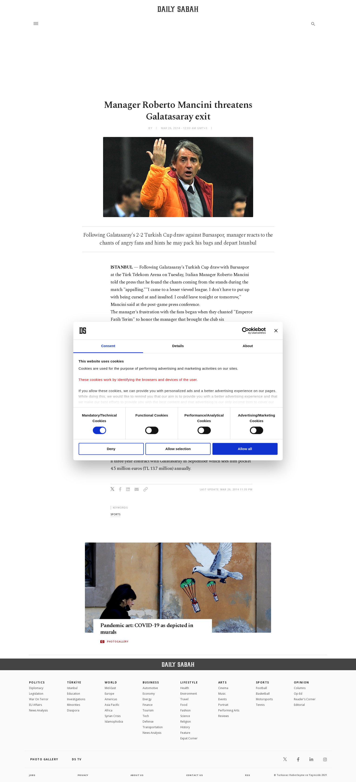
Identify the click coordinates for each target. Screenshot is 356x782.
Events (222, 699)
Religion (185, 722)
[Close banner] (276, 330)
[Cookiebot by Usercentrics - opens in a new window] (245, 330)
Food (183, 705)
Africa (108, 710)
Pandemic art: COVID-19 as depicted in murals (149, 629)
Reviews (223, 716)
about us (137, 775)
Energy (147, 699)
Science (185, 716)
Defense (148, 722)
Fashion (185, 710)
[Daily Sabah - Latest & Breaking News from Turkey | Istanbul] (178, 9)
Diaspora (73, 710)
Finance (148, 705)
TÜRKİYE (74, 682)
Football (261, 688)
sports (115, 514)
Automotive (150, 688)
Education (73, 694)
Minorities (73, 705)
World (111, 682)
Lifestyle (189, 682)
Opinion (301, 682)
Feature (185, 733)
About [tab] (248, 346)
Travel (184, 699)
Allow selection (178, 449)
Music (222, 694)
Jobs (32, 775)
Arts (222, 682)
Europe (109, 694)
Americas (111, 699)
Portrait (223, 705)
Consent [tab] (108, 346)
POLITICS (37, 682)
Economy (149, 694)
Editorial (299, 705)
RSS (247, 775)
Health (184, 688)
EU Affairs (35, 705)
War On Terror (38, 699)
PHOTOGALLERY (117, 641)
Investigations (76, 699)
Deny (111, 449)
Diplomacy (36, 688)
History (185, 727)
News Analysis (38, 710)
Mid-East (110, 688)
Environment (188, 694)
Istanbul (72, 688)
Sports (262, 682)
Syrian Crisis (113, 716)
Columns (300, 688)
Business (151, 682)
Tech (146, 716)
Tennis (260, 705)
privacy (83, 775)
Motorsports (264, 699)
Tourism (148, 710)
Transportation (153, 727)
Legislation (36, 694)
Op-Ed (298, 694)
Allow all (245, 449)
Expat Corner (189, 738)
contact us (195, 775)
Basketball (263, 694)
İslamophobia (114, 722)
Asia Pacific (112, 705)
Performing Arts (228, 710)
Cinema (223, 688)
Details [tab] (178, 346)
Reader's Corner (305, 699)
